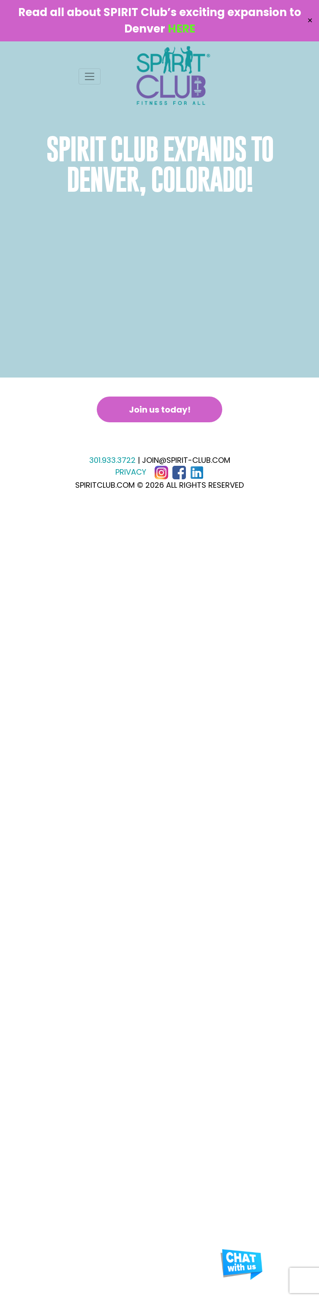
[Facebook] (179, 472)
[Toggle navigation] (90, 76)
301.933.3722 (112, 460)
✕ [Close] (310, 20)
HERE (181, 28)
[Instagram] (161, 472)
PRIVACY (130, 472)
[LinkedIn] (197, 472)
